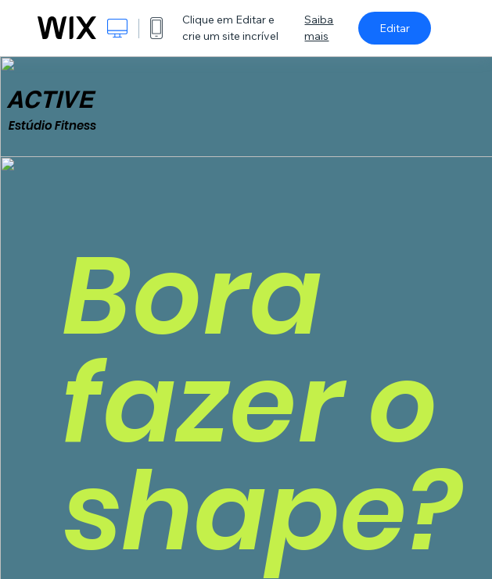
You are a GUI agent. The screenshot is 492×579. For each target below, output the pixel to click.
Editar (394, 28)
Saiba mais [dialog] (318, 28)
